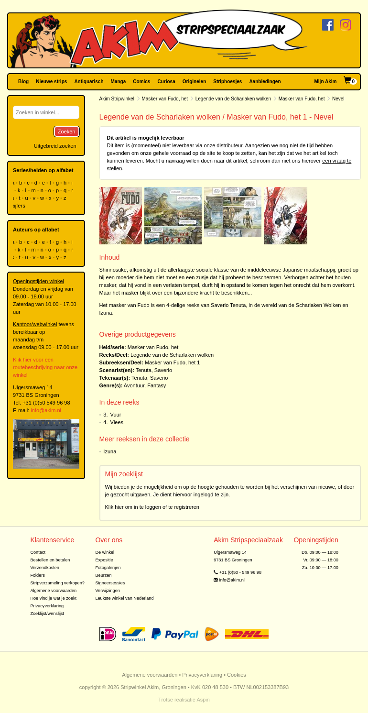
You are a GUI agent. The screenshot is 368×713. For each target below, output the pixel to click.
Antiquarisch (88, 81)
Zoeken (67, 131)
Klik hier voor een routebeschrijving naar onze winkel (45, 367)
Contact (37, 552)
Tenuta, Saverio (154, 370)
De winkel (104, 552)
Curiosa (166, 81)
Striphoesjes (227, 81)
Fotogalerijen (107, 567)
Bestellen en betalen (50, 560)
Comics (141, 81)
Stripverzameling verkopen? (57, 583)
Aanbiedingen (265, 81)
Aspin (203, 699)
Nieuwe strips (51, 81)
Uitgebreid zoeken (55, 146)
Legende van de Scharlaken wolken (233, 98)
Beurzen (103, 575)
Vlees (117, 422)
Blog (23, 81)
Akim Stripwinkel (116, 98)
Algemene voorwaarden (53, 590)
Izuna (109, 451)
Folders (37, 575)
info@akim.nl (46, 410)
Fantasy (156, 385)
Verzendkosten (44, 567)
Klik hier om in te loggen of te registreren (152, 507)
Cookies (236, 675)
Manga (118, 81)
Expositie (104, 560)
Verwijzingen (107, 590)
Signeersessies (110, 583)
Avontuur (134, 385)
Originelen (194, 81)
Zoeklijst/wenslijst (47, 613)
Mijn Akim (325, 81)
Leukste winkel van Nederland (124, 598)
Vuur (115, 414)
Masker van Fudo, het (164, 98)
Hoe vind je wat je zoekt (53, 598)
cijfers (19, 205)
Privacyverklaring (47, 605)
